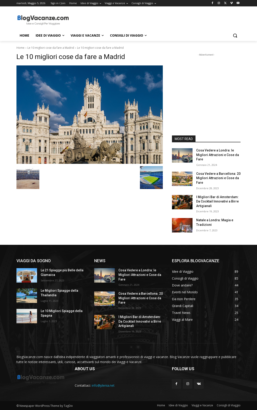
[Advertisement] (123, 20)
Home (20, 48)
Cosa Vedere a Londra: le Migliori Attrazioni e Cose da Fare (217, 154)
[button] (235, 35)
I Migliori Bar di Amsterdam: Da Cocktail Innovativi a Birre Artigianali (217, 201)
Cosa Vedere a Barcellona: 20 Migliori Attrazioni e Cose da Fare (218, 178)
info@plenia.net (103, 385)
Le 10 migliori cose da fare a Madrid (50, 48)
